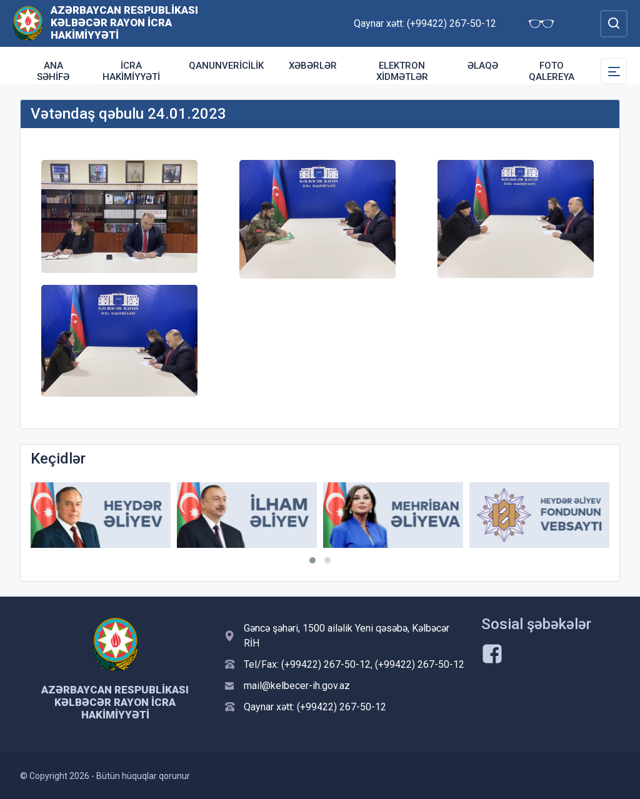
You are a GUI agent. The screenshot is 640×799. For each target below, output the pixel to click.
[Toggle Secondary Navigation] (614, 71)
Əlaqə (483, 65)
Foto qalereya (551, 71)
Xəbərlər (313, 65)
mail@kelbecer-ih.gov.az (297, 686)
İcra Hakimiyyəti (131, 71)
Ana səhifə (53, 71)
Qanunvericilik (226, 65)
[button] (312, 560)
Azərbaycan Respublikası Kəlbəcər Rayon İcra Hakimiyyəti (124, 22)
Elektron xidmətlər (402, 71)
